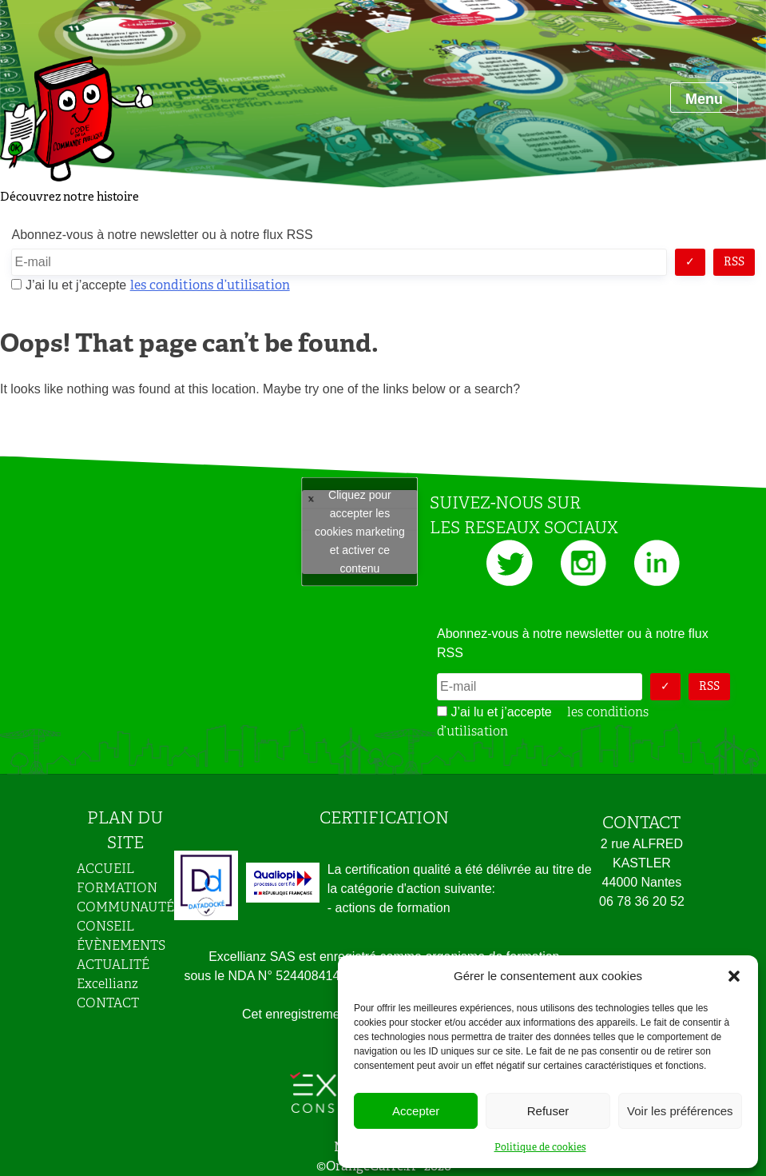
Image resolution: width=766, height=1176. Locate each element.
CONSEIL (105, 926)
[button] (734, 976)
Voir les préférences (680, 1111)
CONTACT (108, 1003)
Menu (704, 99)
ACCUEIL (105, 868)
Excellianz (107, 983)
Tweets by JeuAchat (360, 532)
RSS (734, 261)
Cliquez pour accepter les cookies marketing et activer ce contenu (360, 531)
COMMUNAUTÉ (125, 907)
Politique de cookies (540, 1147)
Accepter (415, 1111)
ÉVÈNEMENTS (121, 945)
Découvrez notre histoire (69, 197)
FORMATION (117, 887)
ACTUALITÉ (113, 964)
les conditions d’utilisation (210, 285)
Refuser (548, 1111)
